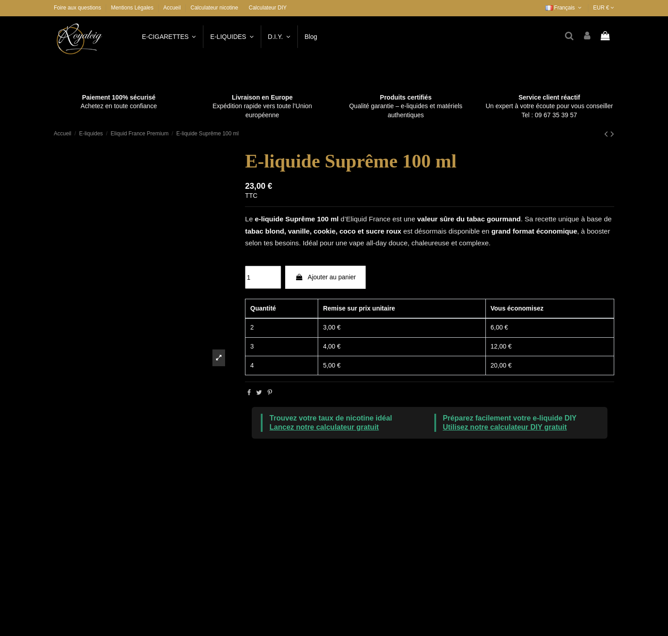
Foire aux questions (78, 8)
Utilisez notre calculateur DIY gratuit (505, 427)
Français (564, 8)
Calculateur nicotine (214, 8)
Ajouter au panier (325, 277)
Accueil (172, 8)
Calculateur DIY (268, 8)
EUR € (603, 8)
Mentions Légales (133, 8)
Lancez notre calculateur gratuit (324, 427)
